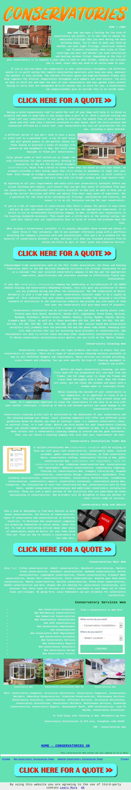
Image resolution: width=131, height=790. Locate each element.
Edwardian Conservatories (43, 696)
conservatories (17, 167)
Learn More (68, 787)
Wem (80, 310)
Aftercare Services (80, 700)
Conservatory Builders (67, 703)
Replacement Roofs (73, 706)
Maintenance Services (110, 696)
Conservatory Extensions (108, 710)
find (13, 568)
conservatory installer (85, 447)
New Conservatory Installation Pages (34, 759)
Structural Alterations (59, 693)
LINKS (122, 27)
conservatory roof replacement (91, 461)
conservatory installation (37, 284)
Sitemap (6, 759)
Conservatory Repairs (45, 706)
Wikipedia (30, 511)
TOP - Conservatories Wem (109, 727)
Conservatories (55, 700)
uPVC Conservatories (101, 706)
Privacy (125, 759)
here (71, 538)
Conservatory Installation (33, 703)
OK (83, 787)
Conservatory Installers (27, 700)
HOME (112, 27)
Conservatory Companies (27, 693)
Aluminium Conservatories (78, 696)
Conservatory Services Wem (100, 602)
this (72, 524)
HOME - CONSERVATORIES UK (65, 746)
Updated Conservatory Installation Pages (80, 759)
